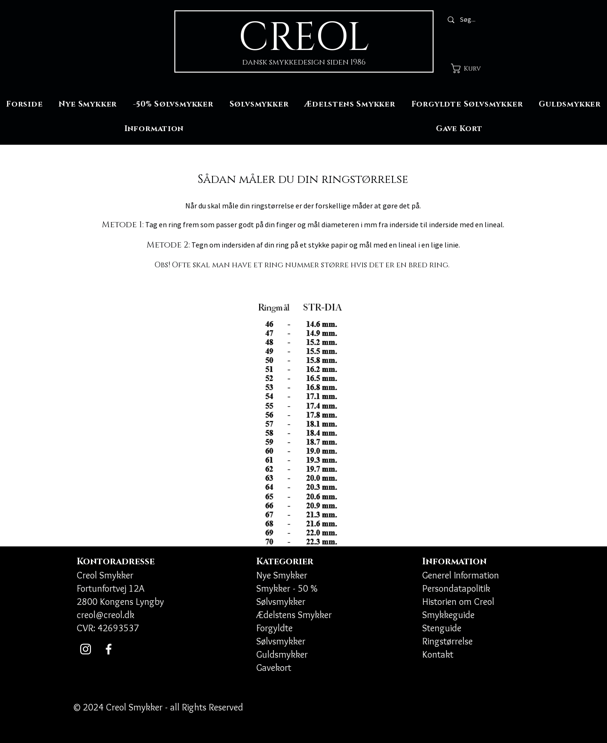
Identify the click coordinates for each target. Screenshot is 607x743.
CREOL (303, 38)
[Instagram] (85, 649)
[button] (472, 68)
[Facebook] (108, 649)
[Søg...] (483, 19)
